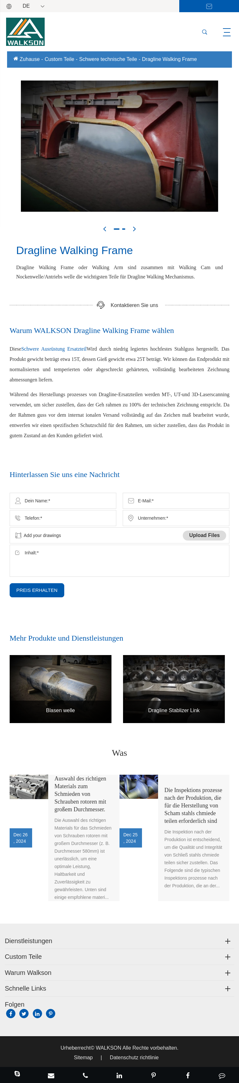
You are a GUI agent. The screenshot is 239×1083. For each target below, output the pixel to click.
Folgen (14, 1004)
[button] (104, 229)
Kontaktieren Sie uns (134, 305)
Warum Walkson (28, 972)
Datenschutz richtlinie (134, 1057)
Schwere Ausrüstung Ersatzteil (53, 349)
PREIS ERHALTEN (37, 590)
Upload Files (204, 535)
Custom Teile (59, 59)
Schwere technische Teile (108, 59)
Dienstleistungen (28, 940)
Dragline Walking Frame (169, 59)
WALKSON (109, 1048)
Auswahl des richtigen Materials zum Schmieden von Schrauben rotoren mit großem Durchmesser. (80, 794)
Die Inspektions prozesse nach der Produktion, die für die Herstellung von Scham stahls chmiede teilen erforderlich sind (193, 805)
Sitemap (83, 1057)
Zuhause (30, 59)
